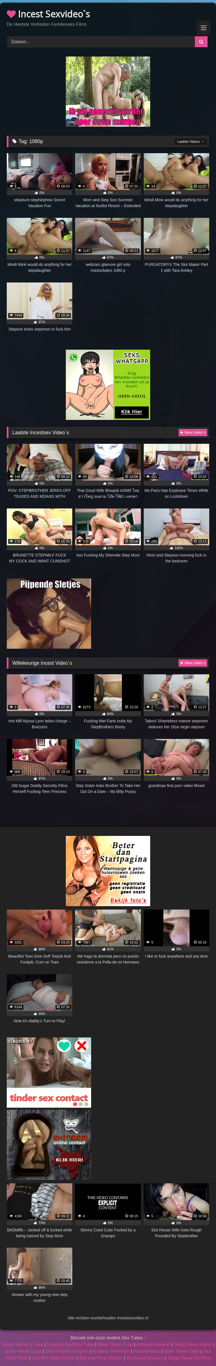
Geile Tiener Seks (181, 1351)
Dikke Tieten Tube (115, 1344)
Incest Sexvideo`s (48, 14)
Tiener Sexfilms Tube (22, 1344)
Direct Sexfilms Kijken (67, 1351)
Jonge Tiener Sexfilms (189, 1358)
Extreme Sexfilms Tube (70, 1344)
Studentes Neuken (144, 1358)
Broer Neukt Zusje (23, 1351)
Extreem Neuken (153, 1344)
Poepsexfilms (147, 1351)
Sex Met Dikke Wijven (54, 1358)
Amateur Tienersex (111, 1351)
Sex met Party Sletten (101, 1358)
